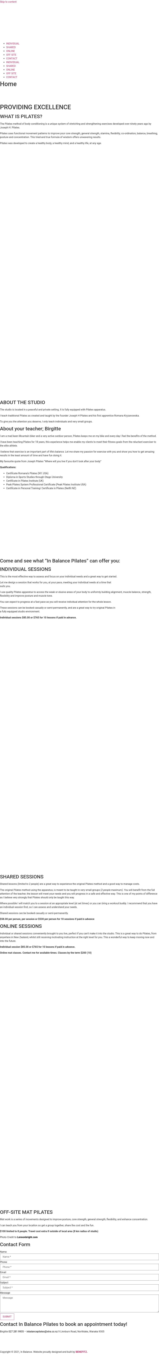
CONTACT (11, 58)
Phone (3, 1262)
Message (5, 1293)
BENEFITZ (81, 1351)
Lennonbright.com (27, 1237)
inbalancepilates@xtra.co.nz (42, 1331)
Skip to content (8, 1)
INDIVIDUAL (12, 43)
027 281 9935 (16, 1331)
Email (3, 1272)
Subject (4, 1282)
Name (3, 1252)
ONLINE (10, 51)
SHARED (11, 47)
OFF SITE (11, 54)
